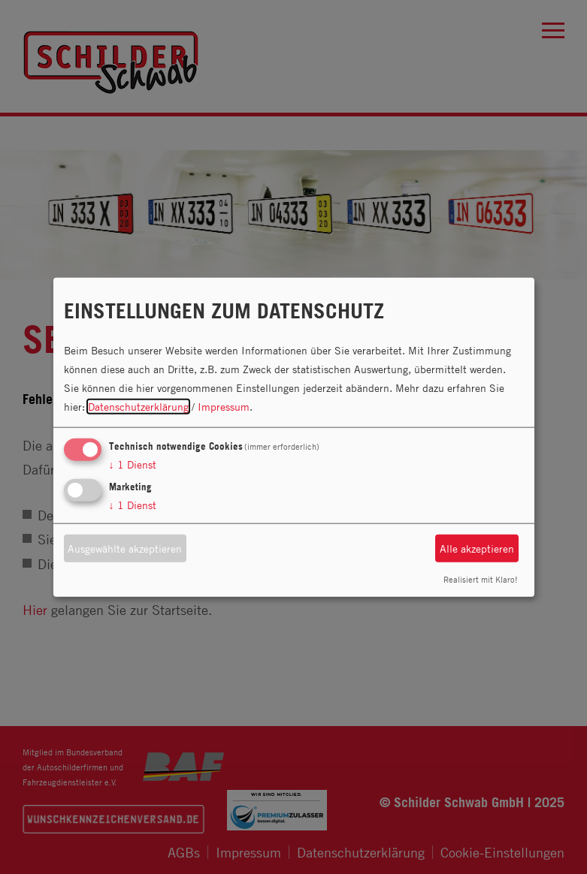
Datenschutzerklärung (138, 406)
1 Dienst (132, 463)
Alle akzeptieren (477, 548)
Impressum (224, 406)
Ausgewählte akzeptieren (125, 548)
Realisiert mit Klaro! (480, 578)
